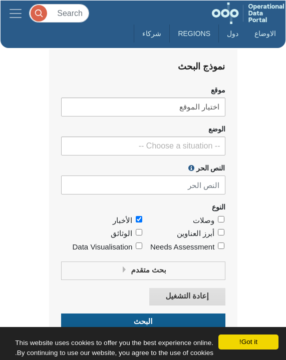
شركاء (151, 34)
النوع (218, 207)
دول (232, 34)
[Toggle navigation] (15, 13)
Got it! (248, 342)
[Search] (59, 13)
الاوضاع (265, 34)
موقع (218, 90)
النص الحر (206, 168)
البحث (143, 322)
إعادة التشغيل (186, 296)
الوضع (216, 129)
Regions (194, 34)
